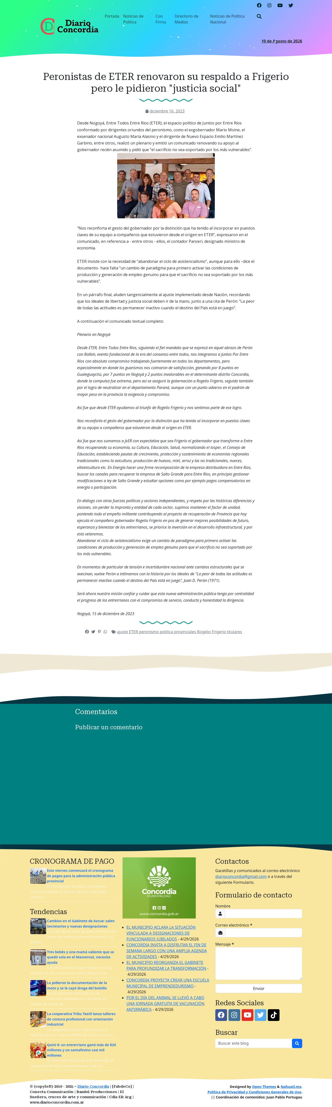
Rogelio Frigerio (212, 631)
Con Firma (161, 19)
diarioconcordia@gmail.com (241, 876)
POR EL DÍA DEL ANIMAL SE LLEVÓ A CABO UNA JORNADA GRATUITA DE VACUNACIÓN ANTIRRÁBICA (165, 1003)
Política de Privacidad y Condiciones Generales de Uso (254, 1092)
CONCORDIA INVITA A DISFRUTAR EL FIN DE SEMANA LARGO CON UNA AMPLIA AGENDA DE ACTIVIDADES (166, 950)
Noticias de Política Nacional (227, 19)
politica (167, 631)
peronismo (149, 631)
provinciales (185, 631)
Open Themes (264, 1086)
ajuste (123, 631)
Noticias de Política (133, 19)
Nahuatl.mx (290, 1086)
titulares (234, 631)
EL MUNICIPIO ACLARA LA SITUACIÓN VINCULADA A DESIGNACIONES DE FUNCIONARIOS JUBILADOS (161, 933)
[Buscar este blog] (253, 1043)
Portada (112, 16)
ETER (134, 631)
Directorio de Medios (186, 19)
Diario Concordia (93, 1087)
